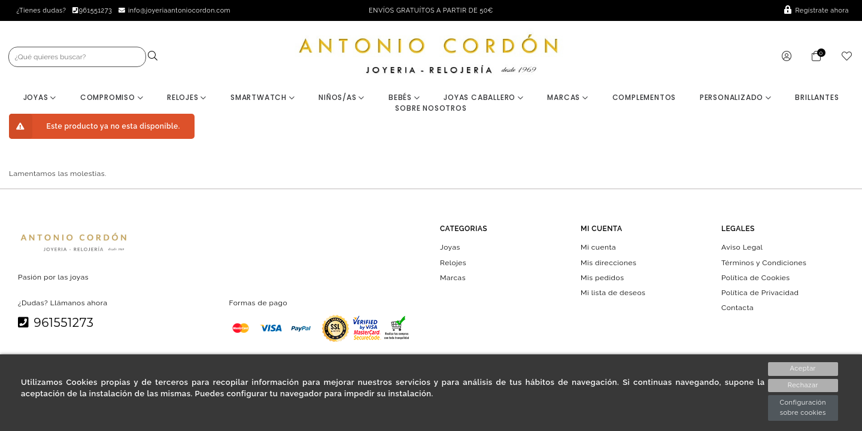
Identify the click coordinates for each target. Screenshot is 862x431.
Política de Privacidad (760, 293)
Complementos (644, 97)
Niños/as (341, 97)
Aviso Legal (742, 247)
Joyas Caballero (484, 97)
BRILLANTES (817, 97)
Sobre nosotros (430, 108)
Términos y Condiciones (763, 262)
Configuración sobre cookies (802, 408)
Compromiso (112, 97)
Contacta (737, 307)
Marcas (567, 97)
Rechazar (803, 385)
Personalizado (736, 97)
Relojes (187, 97)
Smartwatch (262, 97)
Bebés (404, 97)
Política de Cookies (755, 277)
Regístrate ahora (816, 10)
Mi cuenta (598, 247)
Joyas (40, 97)
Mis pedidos (602, 277)
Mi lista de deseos (613, 293)
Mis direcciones (608, 262)
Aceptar (803, 368)
